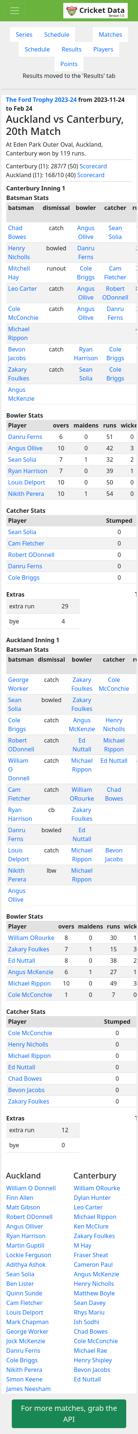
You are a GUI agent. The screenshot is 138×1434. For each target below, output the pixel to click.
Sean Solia (22, 459)
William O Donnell (31, 1188)
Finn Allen (19, 1198)
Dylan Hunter (92, 1198)
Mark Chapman (27, 1322)
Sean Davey (90, 1303)
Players (103, 49)
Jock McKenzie (25, 1341)
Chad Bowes (25, 1078)
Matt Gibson (23, 1207)
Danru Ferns (25, 437)
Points (69, 64)
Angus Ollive (25, 448)
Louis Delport (26, 482)
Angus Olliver (24, 1226)
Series (24, 35)
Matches (110, 35)
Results (71, 49)
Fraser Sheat (91, 1255)
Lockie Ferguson (28, 1255)
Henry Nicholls (28, 1044)
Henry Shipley (93, 1360)
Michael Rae (90, 1351)
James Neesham (28, 1389)
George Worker (27, 1331)
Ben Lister (20, 1284)
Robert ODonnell (31, 555)
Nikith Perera (26, 494)
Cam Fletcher (26, 543)
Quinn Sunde (24, 1293)
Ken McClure (91, 1226)
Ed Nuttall (114, 761)
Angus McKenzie (30, 972)
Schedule (56, 35)
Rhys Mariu (89, 1312)
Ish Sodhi (86, 1322)
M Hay (83, 1245)
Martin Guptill (25, 1245)
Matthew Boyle (94, 1293)
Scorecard (93, 166)
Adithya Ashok (26, 1264)
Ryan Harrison (27, 471)
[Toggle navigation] (14, 10)
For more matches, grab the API (69, 1413)
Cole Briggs (24, 577)
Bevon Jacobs (26, 1090)
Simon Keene (24, 1379)
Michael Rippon (29, 983)
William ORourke (31, 938)
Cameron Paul (93, 1264)
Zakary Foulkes (28, 949)
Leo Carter (22, 289)
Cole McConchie (30, 995)
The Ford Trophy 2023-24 (41, 100)
